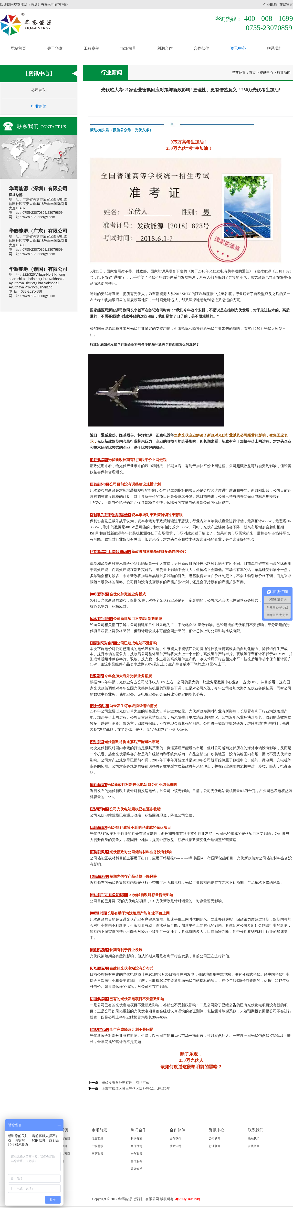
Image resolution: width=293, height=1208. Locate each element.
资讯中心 (238, 48)
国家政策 (97, 1153)
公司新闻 (39, 90)
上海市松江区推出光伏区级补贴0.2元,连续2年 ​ (136, 1088)
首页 (252, 72)
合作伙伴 (201, 48)
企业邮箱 (270, 4)
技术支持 (175, 1146)
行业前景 (97, 1138)
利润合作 (165, 48)
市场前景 (128, 48)
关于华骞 (55, 48)
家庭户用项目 (61, 1138)
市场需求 (97, 1146)
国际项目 (58, 1161)
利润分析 (136, 1138)
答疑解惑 (136, 1169)
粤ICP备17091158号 (188, 1199)
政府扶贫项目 (61, 1153)
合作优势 (136, 1146)
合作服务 (136, 1161)
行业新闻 (39, 106)
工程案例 (91, 48)
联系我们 (275, 48)
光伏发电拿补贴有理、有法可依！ (127, 1083)
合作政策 (136, 1153)
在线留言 (286, 4)
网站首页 (18, 48)
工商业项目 (59, 1146)
